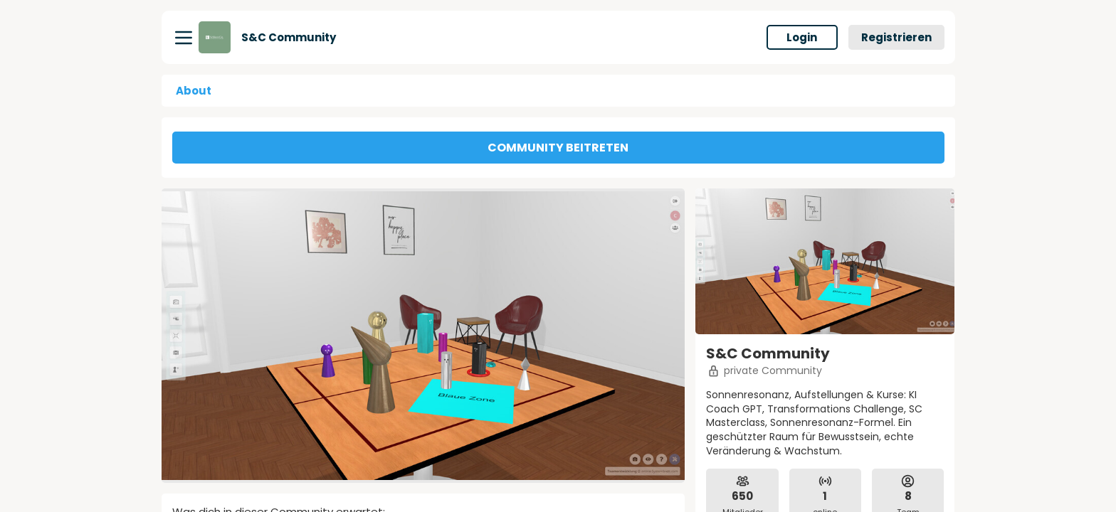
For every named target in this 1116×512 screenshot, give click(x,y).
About (193, 90)
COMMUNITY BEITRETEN (558, 147)
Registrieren (896, 37)
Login (801, 37)
